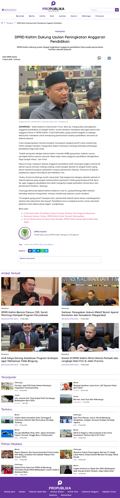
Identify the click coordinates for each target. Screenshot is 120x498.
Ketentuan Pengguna (90, 492)
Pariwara (99, 16)
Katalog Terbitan (57, 492)
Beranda (20, 16)
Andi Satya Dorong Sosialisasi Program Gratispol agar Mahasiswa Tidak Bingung (29, 359)
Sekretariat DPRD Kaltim (9, 319)
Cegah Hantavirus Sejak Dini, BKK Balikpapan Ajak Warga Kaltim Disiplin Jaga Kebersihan (94, 469)
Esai (52, 16)
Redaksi (22, 492)
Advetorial (28, 244)
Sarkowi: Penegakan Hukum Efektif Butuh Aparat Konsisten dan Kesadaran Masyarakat (90, 314)
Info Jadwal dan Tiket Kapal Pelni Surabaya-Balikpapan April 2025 (35, 399)
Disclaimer (53, 495)
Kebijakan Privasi (109, 492)
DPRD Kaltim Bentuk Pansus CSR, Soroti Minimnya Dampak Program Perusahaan (24, 314)
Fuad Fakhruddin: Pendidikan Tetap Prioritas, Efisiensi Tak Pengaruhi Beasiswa (59, 213)
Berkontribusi (66, 495)
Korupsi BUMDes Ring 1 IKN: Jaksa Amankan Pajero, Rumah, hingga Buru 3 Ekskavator (35, 434)
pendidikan (49, 244)
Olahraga (86, 16)
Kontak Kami (73, 492)
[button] (30, 251)
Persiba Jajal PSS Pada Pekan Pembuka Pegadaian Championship (33, 386)
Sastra (74, 16)
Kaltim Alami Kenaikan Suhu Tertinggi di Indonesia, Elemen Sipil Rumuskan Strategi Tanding (34, 419)
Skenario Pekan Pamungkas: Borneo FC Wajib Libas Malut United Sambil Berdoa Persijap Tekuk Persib (95, 454)
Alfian (16, 390)
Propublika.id (77, 402)
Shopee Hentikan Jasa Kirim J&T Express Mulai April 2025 (94, 386)
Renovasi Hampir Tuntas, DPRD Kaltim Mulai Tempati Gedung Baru (54, 216)
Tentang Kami (9, 492)
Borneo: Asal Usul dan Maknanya (88, 399)
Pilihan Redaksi (11, 444)
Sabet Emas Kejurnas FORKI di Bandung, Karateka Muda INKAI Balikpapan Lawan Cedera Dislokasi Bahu (37, 469)
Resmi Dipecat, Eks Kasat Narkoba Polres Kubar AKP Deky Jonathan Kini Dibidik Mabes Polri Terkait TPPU (37, 454)
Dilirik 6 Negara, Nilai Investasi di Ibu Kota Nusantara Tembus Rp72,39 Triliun (92, 434)
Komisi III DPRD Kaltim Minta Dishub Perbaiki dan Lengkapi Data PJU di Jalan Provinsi (90, 359)
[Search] (117, 9)
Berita (32, 16)
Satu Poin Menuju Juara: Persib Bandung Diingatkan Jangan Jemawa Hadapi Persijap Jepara (93, 419)
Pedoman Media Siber (37, 492)
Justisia (62, 16)
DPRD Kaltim (38, 244)
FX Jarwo (76, 390)
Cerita (42, 16)
